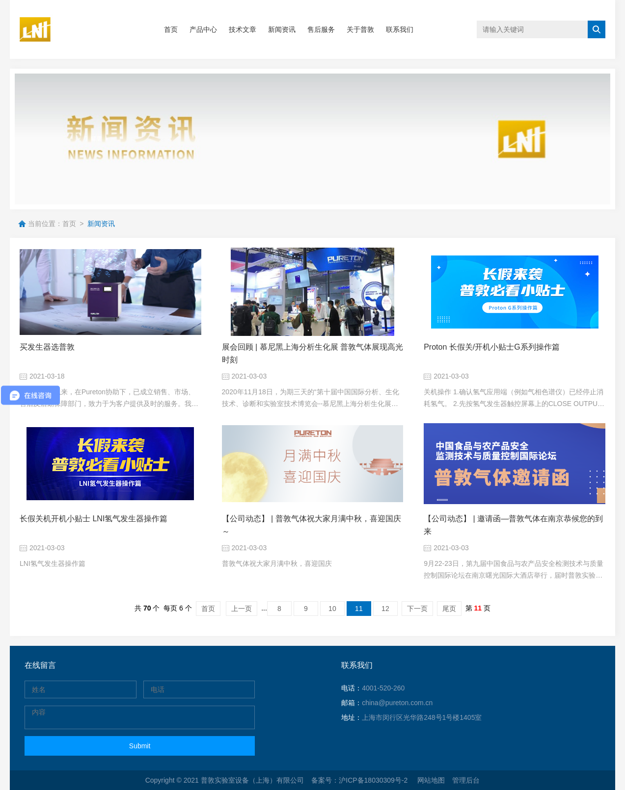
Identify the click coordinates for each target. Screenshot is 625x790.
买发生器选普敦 (47, 347)
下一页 (417, 608)
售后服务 (321, 29)
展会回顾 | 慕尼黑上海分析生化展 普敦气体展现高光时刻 (313, 353)
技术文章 (242, 29)
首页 (171, 29)
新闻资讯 (282, 29)
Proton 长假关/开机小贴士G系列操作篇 (491, 347)
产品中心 (203, 29)
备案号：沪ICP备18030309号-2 (360, 780)
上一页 (241, 608)
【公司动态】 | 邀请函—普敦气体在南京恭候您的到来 (513, 524)
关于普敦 (360, 29)
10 (332, 608)
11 (359, 608)
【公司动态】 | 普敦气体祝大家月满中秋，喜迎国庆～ (311, 524)
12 (385, 608)
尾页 (449, 608)
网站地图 (431, 780)
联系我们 (399, 29)
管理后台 (466, 780)
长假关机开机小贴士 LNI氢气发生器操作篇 (93, 518)
